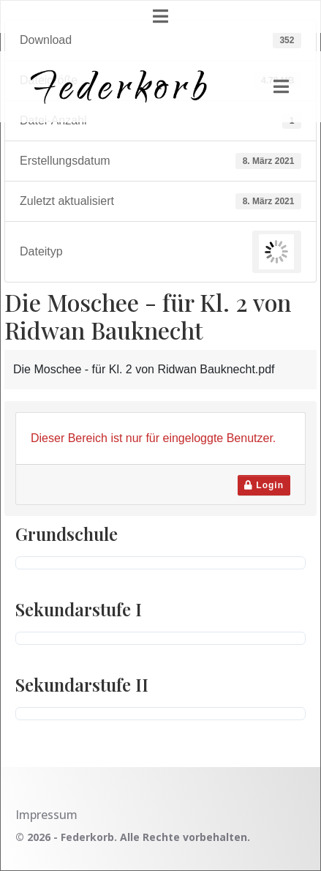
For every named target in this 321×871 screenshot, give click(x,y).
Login (264, 485)
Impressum (46, 815)
